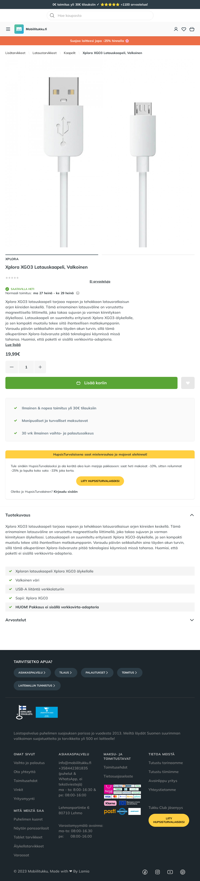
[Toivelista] (184, 29)
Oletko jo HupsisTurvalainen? (44, 492)
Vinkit (18, 789)
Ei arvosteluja (100, 281)
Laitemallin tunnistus (37, 685)
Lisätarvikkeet (15, 53)
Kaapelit (70, 53)
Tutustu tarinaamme (166, 762)
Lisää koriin (91, 382)
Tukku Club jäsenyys (166, 807)
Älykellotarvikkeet (29, 846)
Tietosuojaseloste (118, 776)
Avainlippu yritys (163, 780)
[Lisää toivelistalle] (188, 383)
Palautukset (97, 672)
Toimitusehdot (26, 780)
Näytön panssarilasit (31, 828)
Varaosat (21, 855)
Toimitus (130, 672)
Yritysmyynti (24, 798)
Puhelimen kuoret (28, 819)
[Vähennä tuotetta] (11, 367)
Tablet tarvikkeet (28, 837)
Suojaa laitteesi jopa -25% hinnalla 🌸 (100, 41)
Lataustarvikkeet (45, 53)
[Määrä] (26, 367)
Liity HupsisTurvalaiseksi (100, 481)
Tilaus (66, 672)
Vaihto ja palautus (29, 762)
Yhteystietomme (162, 789)
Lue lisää (13, 344)
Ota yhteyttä (25, 771)
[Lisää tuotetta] (40, 367)
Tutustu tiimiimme (164, 771)
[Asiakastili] (176, 29)
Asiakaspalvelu (32, 672)
